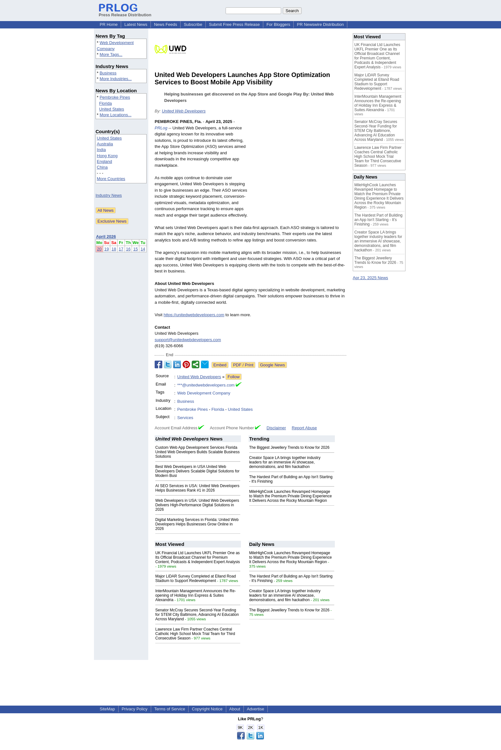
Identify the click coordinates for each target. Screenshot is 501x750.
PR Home (109, 24)
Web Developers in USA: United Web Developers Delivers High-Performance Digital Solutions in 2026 (197, 505)
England (104, 161)
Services (185, 417)
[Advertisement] (298, 165)
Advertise (255, 709)
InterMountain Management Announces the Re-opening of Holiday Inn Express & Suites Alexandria (195, 595)
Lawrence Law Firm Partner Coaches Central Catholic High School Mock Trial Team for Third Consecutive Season (195, 633)
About (234, 709)
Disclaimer (276, 427)
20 (99, 249)
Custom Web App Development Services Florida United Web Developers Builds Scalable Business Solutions (197, 452)
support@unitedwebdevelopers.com (188, 339)
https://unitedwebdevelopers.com (194, 314)
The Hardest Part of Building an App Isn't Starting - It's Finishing (378, 219)
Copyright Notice (207, 709)
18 (114, 249)
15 (135, 249)
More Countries (111, 178)
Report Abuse (304, 427)
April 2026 (106, 236)
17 (121, 249)
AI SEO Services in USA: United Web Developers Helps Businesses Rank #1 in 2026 (197, 488)
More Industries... (116, 78)
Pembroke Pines (115, 97)
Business (108, 73)
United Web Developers (183, 111)
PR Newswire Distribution (320, 24)
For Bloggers (278, 24)
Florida (105, 103)
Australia (105, 144)
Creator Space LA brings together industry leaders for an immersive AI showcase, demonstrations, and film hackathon (284, 462)
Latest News (135, 24)
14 (143, 249)
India (101, 149)
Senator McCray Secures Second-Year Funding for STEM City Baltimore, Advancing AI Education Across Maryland (197, 614)
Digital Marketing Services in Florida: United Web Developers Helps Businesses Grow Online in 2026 (197, 524)
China (102, 167)
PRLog (161, 128)
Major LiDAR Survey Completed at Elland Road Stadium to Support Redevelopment (195, 578)
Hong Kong (107, 155)
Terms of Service (169, 709)
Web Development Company (203, 393)
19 (106, 249)
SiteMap (107, 709)
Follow (233, 376)
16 (128, 249)
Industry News (109, 195)
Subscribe (193, 24)
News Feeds (165, 24)
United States (111, 109)
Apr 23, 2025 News (370, 277)
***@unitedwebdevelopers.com (206, 385)
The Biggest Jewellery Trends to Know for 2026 (289, 447)
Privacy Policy (135, 709)
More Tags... (111, 54)
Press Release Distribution (125, 12)
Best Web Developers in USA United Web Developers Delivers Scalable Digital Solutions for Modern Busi (197, 471)
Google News (272, 365)
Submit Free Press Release (234, 24)
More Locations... (116, 114)
